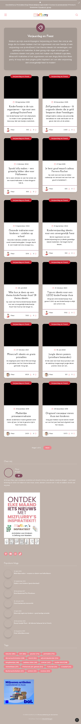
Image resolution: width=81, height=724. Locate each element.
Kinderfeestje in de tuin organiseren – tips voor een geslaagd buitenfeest (21, 109)
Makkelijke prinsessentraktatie (21, 415)
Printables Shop (22, 5)
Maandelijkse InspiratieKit (38, 5)
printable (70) (49, 654)
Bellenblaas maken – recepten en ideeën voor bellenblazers (32, 573)
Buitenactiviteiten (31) (15, 671)
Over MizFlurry (10, 5)
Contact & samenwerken (59, 5)
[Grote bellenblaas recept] (8, 634)
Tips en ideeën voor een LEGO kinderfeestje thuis (60, 294)
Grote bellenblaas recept (21, 633)
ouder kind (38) (61, 662)
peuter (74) (34, 654)
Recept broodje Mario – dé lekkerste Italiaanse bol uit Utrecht (32, 623)
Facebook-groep (45, 7)
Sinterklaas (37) (12, 667)
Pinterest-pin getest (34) (33, 667)
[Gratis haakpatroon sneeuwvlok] (8, 604)
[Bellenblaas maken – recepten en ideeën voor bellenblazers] (8, 574)
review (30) (45, 671)
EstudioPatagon (47, 719)
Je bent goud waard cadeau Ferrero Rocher (60, 170)
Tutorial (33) (52, 667)
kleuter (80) (10, 654)
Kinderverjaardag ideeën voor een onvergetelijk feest (59, 232)
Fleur (17, 469)
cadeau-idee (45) (30, 662)
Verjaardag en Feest (59, 76)
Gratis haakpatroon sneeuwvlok (23, 603)
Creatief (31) (66, 667)
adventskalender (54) (49, 658)
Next (47, 448)
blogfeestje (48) (12, 662)
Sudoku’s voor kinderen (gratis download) (26, 583)
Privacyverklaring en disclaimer (48, 715)
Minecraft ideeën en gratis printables (21, 356)
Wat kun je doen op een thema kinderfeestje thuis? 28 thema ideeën (21, 295)
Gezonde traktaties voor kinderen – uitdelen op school (21, 233)
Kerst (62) (33, 658)
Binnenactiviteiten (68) (15, 658)
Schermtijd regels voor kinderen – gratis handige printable (32, 613)
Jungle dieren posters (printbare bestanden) (59, 356)
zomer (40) (45, 662)
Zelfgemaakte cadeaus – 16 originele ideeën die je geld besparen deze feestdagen (60, 109)
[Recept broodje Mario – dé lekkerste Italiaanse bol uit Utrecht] (8, 624)
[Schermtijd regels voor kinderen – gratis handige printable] (8, 614)
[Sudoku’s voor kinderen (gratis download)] (8, 584)
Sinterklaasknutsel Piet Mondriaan (24, 593)
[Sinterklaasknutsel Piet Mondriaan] (8, 594)
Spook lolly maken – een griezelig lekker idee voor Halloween (21, 171)
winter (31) (32, 671)
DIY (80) (22, 654)
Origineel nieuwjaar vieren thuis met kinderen (60, 415)
